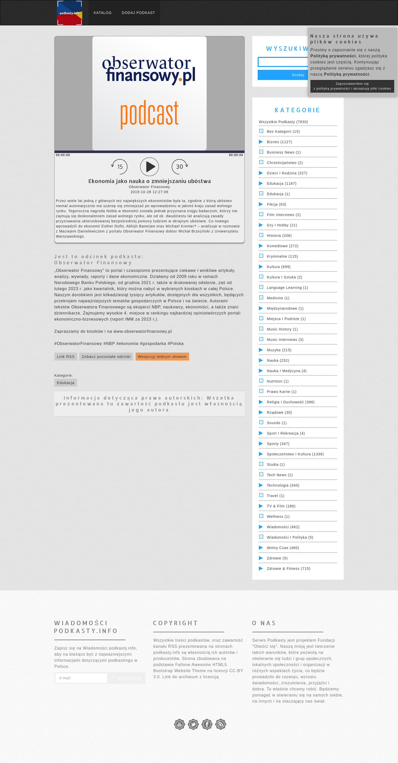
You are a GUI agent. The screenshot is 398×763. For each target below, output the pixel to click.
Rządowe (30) (279, 412)
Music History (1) (282, 329)
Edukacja (66, 382)
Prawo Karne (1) (282, 392)
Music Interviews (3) (285, 340)
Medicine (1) (278, 298)
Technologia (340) (283, 485)
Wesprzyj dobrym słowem (162, 356)
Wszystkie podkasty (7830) (283, 122)
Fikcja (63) (276, 204)
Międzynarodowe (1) (285, 308)
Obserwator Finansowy (93, 262)
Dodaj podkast (138, 13)
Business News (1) (284, 152)
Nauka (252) (278, 360)
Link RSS (66, 356)
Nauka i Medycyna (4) (287, 371)
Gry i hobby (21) (282, 225)
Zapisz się (126, 678)
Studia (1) (276, 464)
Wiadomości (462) (283, 527)
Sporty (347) (278, 444)
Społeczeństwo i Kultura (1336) (295, 454)
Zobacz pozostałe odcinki (106, 356)
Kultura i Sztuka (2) (285, 277)
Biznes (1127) (279, 142)
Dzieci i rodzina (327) (287, 173)
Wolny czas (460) (283, 548)
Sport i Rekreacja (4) (286, 433)
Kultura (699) (279, 267)
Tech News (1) (280, 475)
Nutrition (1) (278, 381)
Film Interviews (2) (284, 215)
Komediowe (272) (283, 246)
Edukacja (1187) (282, 183)
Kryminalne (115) (282, 256)
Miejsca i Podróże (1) (286, 319)
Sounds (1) (277, 423)
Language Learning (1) (287, 288)
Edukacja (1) (278, 194)
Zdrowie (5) (277, 558)
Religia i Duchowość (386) (291, 402)
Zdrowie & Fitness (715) (289, 569)
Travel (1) (276, 496)
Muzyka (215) (279, 350)
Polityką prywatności (333, 56)
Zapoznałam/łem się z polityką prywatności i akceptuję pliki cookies (352, 86)
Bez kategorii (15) (283, 131)
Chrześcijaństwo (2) (285, 163)
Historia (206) (279, 236)
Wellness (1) (278, 517)
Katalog (103, 13)
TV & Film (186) (281, 506)
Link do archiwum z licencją (190, 677)
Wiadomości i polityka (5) (290, 537)
